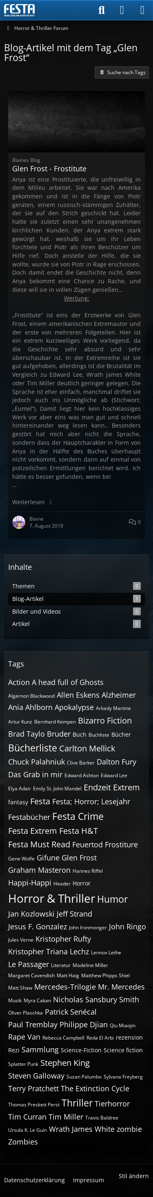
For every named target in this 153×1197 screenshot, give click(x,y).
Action (19, 682)
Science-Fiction (81, 1050)
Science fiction (123, 1050)
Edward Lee (114, 775)
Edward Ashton (81, 775)
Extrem (126, 787)
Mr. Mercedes (121, 987)
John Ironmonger (88, 927)
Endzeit (97, 787)
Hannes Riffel (88, 870)
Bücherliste (32, 747)
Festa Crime (78, 816)
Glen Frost (79, 857)
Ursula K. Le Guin (27, 1129)
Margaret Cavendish (31, 975)
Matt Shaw (20, 987)
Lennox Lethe (106, 952)
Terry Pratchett (33, 1088)
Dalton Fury (116, 762)
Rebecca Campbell (63, 1037)
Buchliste (99, 734)
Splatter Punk (23, 1063)
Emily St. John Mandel (57, 788)
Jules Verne (20, 939)
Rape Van (24, 1037)
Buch (79, 734)
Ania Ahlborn (30, 707)
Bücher (121, 734)
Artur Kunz (20, 721)
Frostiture (121, 844)
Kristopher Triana (38, 951)
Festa (40, 801)
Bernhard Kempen (55, 721)
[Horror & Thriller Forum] (19, 10)
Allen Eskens (78, 695)
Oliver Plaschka (25, 1012)
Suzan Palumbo (84, 1076)
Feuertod (87, 844)
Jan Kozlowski (31, 914)
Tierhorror (112, 1103)
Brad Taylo (26, 734)
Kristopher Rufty (63, 939)
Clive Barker (81, 762)
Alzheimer (119, 695)
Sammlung (40, 1049)
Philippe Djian (84, 1024)
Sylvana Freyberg (123, 1076)
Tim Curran (27, 1117)
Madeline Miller (90, 965)
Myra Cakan (37, 1000)
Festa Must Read (39, 844)
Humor (112, 899)
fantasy (18, 802)
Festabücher (29, 817)
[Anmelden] (122, 10)
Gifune (48, 857)
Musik (15, 1000)
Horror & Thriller (51, 898)
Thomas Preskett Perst (34, 1104)
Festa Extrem (32, 830)
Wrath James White (82, 1129)
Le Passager (28, 964)
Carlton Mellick (87, 748)
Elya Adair (19, 788)
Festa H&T (78, 830)
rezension (129, 1037)
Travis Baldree (101, 1117)
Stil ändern (134, 1176)
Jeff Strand (74, 914)
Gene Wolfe (21, 858)
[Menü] (142, 10)
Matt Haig (68, 975)
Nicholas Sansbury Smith (96, 999)
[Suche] (101, 10)
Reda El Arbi (100, 1037)
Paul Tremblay (33, 1024)
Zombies (23, 1142)
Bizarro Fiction (105, 720)
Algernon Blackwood (31, 695)
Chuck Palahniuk (36, 762)
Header (62, 883)
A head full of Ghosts (68, 682)
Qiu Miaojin (122, 1025)
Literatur (61, 965)
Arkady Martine (113, 708)
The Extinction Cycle (95, 1088)
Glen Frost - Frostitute (49, 168)
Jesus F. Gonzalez (37, 926)
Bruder (59, 734)
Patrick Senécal (71, 1012)
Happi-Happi (29, 883)
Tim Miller (66, 1117)
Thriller (77, 1102)
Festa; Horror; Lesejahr (91, 801)
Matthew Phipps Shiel (105, 975)
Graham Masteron (39, 870)
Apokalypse (74, 707)
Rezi (14, 1050)
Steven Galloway (36, 1076)
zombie (129, 1129)
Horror (82, 883)
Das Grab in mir (35, 774)
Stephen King (65, 1062)
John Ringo (127, 926)
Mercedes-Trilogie (65, 987)
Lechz (79, 951)
